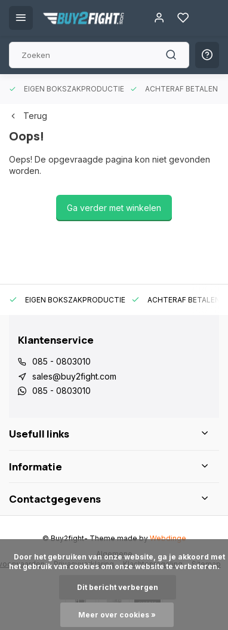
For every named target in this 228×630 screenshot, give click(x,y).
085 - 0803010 (61, 361)
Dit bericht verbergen (117, 587)
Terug (28, 116)
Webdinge (168, 538)
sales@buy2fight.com (74, 376)
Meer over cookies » (117, 614)
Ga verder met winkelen (114, 208)
